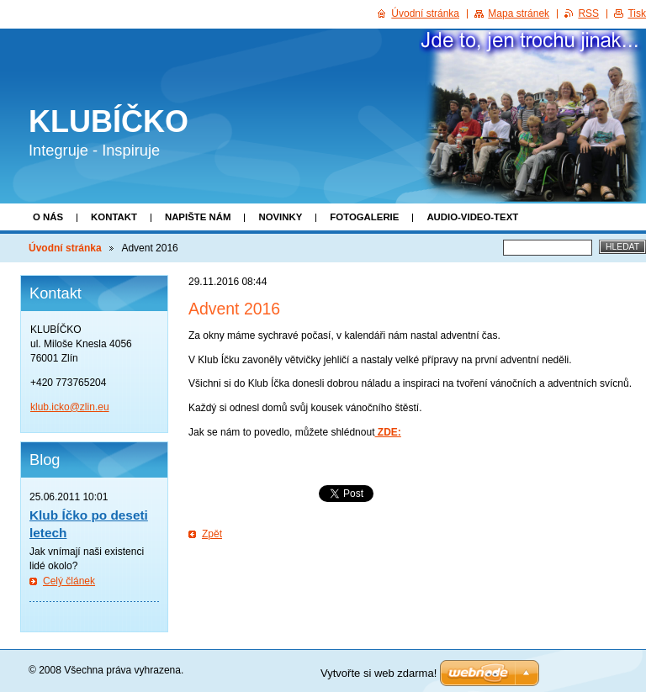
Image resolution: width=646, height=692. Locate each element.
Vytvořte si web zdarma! (378, 673)
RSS (588, 13)
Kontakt (114, 217)
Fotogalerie (364, 217)
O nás (48, 217)
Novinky (280, 217)
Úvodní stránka (65, 248)
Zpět (212, 534)
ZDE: (387, 432)
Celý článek (69, 581)
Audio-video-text (472, 217)
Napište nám (197, 217)
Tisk (636, 13)
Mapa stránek (518, 13)
